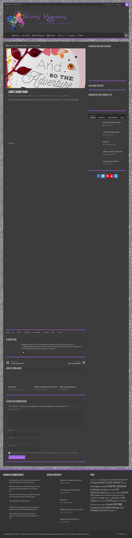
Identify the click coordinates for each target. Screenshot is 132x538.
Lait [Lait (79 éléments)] (120, 498)
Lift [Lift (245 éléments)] (123, 497)
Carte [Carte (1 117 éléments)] (111, 486)
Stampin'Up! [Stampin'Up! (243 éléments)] (96, 510)
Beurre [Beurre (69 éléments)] (124, 483)
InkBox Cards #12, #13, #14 (45, 387)
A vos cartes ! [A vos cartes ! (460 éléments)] (113, 482)
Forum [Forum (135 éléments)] (108, 495)
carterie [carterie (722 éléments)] (121, 486)
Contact (80, 35)
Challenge (37, 332)
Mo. (11, 96)
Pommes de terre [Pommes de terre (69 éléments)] (96, 505)
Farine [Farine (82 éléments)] (102, 495)
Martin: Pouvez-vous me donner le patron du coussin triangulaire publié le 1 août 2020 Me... (24, 489)
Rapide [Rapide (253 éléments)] (109, 504)
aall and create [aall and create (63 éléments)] (95, 480)
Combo (46, 332)
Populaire (101, 117)
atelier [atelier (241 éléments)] (101, 482)
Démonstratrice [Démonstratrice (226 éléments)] (98, 492)
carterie (27, 332)
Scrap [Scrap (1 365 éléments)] (118, 504)
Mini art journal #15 (68, 387)
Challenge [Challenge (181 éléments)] (95, 489)
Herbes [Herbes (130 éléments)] (115, 498)
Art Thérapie (38, 35)
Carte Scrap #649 (68, 362)
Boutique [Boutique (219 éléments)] (95, 486)
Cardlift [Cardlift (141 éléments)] (103, 486)
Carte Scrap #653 (23, 362)
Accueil (7, 35)
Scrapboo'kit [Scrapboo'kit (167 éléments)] (96, 507)
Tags (122, 117)
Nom (11, 430)
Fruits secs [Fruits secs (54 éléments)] (108, 498)
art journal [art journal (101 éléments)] (104, 480)
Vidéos (15, 35)
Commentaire (14, 409)
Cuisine (50, 35)
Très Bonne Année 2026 (111, 132)
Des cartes (23, 45)
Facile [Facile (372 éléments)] (125, 492)
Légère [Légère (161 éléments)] (93, 500)
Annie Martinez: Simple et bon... (20, 501)
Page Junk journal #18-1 (111, 161)
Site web (11, 445)
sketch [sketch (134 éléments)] (121, 508)
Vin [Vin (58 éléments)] (116, 511)
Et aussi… (61, 35)
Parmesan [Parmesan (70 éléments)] (123, 501)
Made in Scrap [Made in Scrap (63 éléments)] (101, 501)
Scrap (26, 35)
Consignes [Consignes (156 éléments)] (104, 489)
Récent (93, 117)
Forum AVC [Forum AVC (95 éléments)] (115, 495)
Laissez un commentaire (49, 96)
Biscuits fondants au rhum (112, 122)
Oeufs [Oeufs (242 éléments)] (110, 500)
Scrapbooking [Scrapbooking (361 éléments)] (110, 507)
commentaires (113, 117)
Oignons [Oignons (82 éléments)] (116, 501)
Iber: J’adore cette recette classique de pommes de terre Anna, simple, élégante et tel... (24, 516)
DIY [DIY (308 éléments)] (117, 489)
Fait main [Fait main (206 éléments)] (95, 495)
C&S (13, 332)
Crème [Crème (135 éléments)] (112, 490)
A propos (72, 35)
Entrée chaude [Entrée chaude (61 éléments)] (111, 493)
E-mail (11, 438)
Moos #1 (12, 387)
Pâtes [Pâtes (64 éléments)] (104, 505)
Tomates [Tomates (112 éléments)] (110, 510)
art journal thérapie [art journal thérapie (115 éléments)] (116, 480)
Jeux (53, 332)
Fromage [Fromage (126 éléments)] (101, 498)
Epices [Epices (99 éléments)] (119, 493)
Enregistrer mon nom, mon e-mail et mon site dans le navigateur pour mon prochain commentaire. (44, 453)
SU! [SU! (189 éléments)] (105, 510)
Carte (19, 332)
